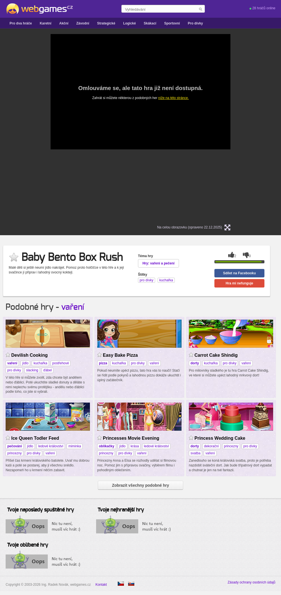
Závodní (82, 23)
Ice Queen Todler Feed (35, 438)
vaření (72, 307)
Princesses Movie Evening (131, 438)
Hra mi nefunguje (239, 283)
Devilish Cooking (29, 355)
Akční (64, 23)
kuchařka (40, 363)
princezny (14, 453)
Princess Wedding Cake (219, 438)
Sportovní (172, 23)
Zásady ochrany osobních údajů (251, 582)
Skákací (150, 23)
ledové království (50, 446)
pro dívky (14, 370)
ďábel (47, 370)
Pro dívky (195, 23)
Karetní (45, 23)
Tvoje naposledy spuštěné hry (40, 510)
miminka (74, 446)
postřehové (60, 363)
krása (135, 446)
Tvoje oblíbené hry (27, 545)
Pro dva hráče (21, 23)
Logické (129, 23)
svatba (195, 453)
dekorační (211, 446)
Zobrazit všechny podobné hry (140, 485)
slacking (32, 370)
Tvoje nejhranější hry (121, 510)
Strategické (106, 23)
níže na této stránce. (173, 98)
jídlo (25, 363)
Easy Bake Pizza (120, 355)
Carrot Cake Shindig (216, 355)
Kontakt (101, 585)
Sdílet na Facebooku (239, 273)
